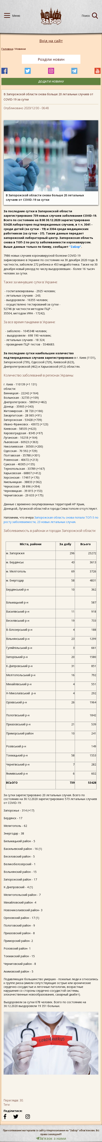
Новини (20, 49)
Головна (7, 49)
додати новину (51, 81)
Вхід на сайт (51, 41)
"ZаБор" (75, 247)
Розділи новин (51, 59)
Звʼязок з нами (51, 1138)
